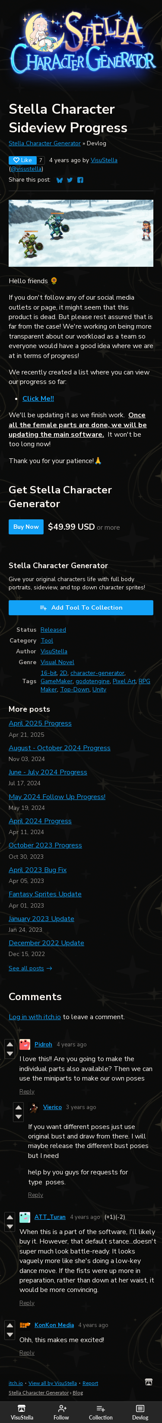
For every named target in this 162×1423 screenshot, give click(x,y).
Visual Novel (57, 662)
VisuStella (104, 160)
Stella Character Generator (45, 143)
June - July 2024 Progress (48, 772)
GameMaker (57, 681)
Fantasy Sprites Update (45, 894)
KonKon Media (54, 1325)
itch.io (16, 1383)
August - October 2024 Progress (60, 748)
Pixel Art (124, 681)
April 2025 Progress (40, 723)
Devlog (140, 1412)
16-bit (49, 673)
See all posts (26, 968)
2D (63, 673)
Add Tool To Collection (81, 608)
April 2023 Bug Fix (38, 870)
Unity (99, 689)
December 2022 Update (46, 943)
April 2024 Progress (40, 821)
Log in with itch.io (35, 1017)
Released (53, 630)
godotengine (93, 681)
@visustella (26, 169)
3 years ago (81, 1107)
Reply (27, 1092)
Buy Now (26, 527)
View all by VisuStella (53, 1383)
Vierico (52, 1107)
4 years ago (72, 1045)
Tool (47, 640)
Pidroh (43, 1045)
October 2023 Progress (45, 845)
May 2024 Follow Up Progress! (57, 797)
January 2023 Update (41, 919)
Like (22, 160)
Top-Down (74, 689)
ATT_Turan (50, 1217)
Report (90, 1383)
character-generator (97, 673)
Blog (78, 1392)
